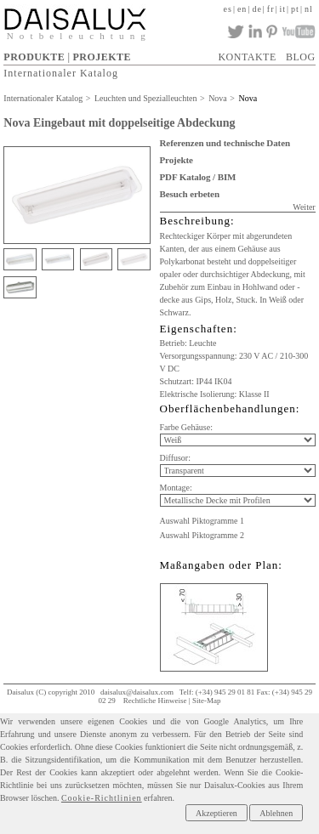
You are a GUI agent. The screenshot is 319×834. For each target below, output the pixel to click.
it (283, 9)
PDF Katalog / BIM (198, 177)
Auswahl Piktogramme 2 (202, 535)
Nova (217, 98)
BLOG (301, 57)
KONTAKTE (247, 57)
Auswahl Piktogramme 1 (202, 520)
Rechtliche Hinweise (155, 700)
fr (271, 9)
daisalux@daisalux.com (137, 692)
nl (309, 9)
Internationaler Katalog (60, 73)
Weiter (304, 207)
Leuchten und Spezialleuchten (145, 98)
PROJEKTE (101, 57)
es (228, 9)
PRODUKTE (34, 57)
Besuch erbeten (189, 194)
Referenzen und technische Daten (225, 143)
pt (295, 9)
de (256, 9)
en (242, 9)
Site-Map (206, 700)
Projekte (176, 160)
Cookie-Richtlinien (101, 798)
